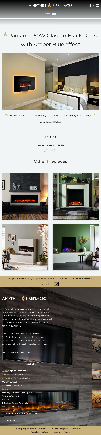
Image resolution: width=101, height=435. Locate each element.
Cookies (35, 432)
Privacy (46, 432)
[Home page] (50, 5)
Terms (67, 432)
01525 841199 (89, 5)
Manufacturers (12, 385)
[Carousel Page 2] (48, 137)
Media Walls (9, 382)
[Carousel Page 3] (50, 137)
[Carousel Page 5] (55, 137)
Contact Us (27, 363)
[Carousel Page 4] (53, 137)
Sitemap (56, 432)
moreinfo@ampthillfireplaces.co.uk (97, 5)
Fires (13, 371)
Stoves (22, 371)
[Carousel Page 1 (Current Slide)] (45, 137)
